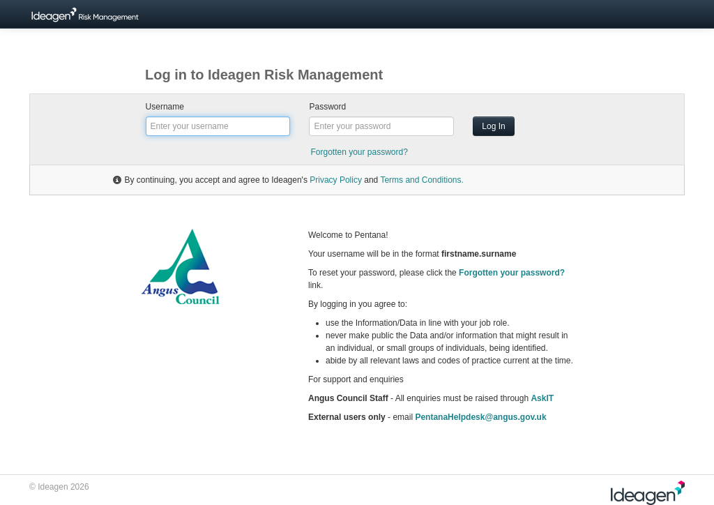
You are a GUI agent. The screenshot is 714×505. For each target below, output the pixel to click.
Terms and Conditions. (421, 180)
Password (327, 107)
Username (165, 107)
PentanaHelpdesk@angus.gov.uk (480, 417)
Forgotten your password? (358, 152)
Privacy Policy (336, 180)
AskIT (542, 398)
